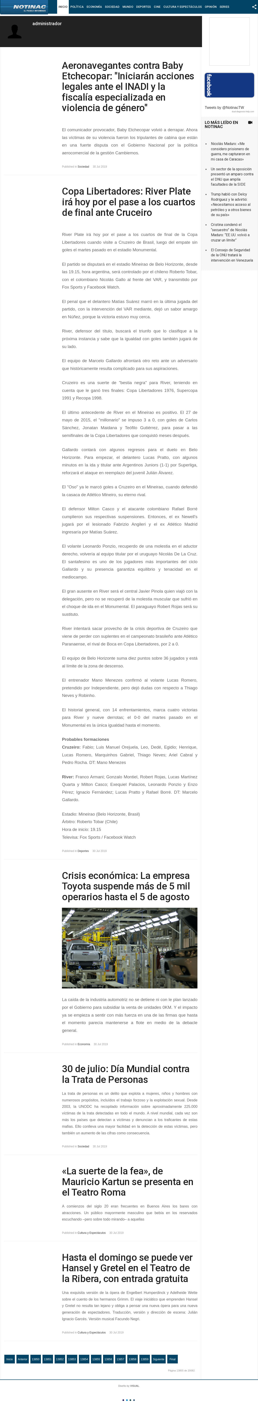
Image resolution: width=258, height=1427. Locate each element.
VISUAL (134, 1385)
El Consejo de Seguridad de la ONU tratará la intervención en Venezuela (232, 255)
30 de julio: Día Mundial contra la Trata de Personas (126, 1074)
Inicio (63, 6)
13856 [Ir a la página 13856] (108, 1359)
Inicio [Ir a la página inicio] (9, 1359)
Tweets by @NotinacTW (224, 108)
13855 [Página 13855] (96, 1359)
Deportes (143, 6)
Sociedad (112, 6)
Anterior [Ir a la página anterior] (22, 1359)
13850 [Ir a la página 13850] (35, 1359)
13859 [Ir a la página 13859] (144, 1359)
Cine (157, 6)
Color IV (134, 1400)
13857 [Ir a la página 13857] (120, 1359)
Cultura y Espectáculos (182, 6)
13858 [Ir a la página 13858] (132, 1359)
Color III (130, 1400)
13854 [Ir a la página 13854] (84, 1359)
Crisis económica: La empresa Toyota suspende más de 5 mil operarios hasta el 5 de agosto (126, 886)
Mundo (127, 6)
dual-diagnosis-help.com (243, 111)
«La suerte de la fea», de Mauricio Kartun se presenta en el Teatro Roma (127, 1181)
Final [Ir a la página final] (173, 1359)
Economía (94, 6)
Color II (127, 1400)
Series (224, 6)
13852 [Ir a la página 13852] (60, 1359)
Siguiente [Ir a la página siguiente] (158, 1359)
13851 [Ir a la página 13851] (47, 1359)
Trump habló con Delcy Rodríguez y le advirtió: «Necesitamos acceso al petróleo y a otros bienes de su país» (231, 204)
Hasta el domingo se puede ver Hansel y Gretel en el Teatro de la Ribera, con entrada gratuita (127, 1268)
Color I (123, 1400)
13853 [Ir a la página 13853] (72, 1359)
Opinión (211, 6)
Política (77, 6)
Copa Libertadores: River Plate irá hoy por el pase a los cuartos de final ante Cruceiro (128, 202)
